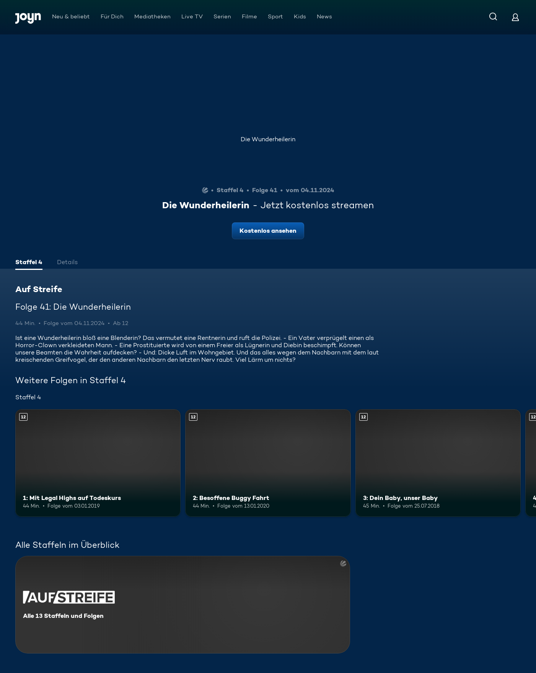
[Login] (515, 17)
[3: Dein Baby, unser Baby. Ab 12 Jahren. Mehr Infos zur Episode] (438, 463)
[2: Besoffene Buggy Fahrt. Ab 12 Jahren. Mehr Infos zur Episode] (267, 463)
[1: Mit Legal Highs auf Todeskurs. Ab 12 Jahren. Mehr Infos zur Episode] (98, 463)
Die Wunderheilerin (268, 139)
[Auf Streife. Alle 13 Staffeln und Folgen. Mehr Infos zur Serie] (182, 604)
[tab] (29, 263)
